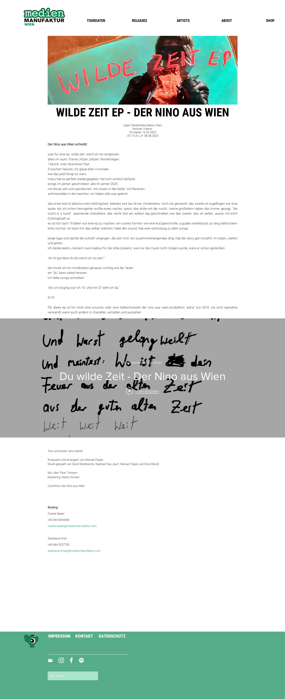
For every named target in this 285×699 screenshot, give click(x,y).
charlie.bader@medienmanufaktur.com (72, 526)
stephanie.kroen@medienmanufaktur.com (74, 551)
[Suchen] (72, 675)
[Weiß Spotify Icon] (81, 660)
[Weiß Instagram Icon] (61, 660)
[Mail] (50, 660)
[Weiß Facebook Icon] (71, 660)
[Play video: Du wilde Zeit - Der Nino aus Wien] (142, 391)
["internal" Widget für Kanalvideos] (142, 378)
